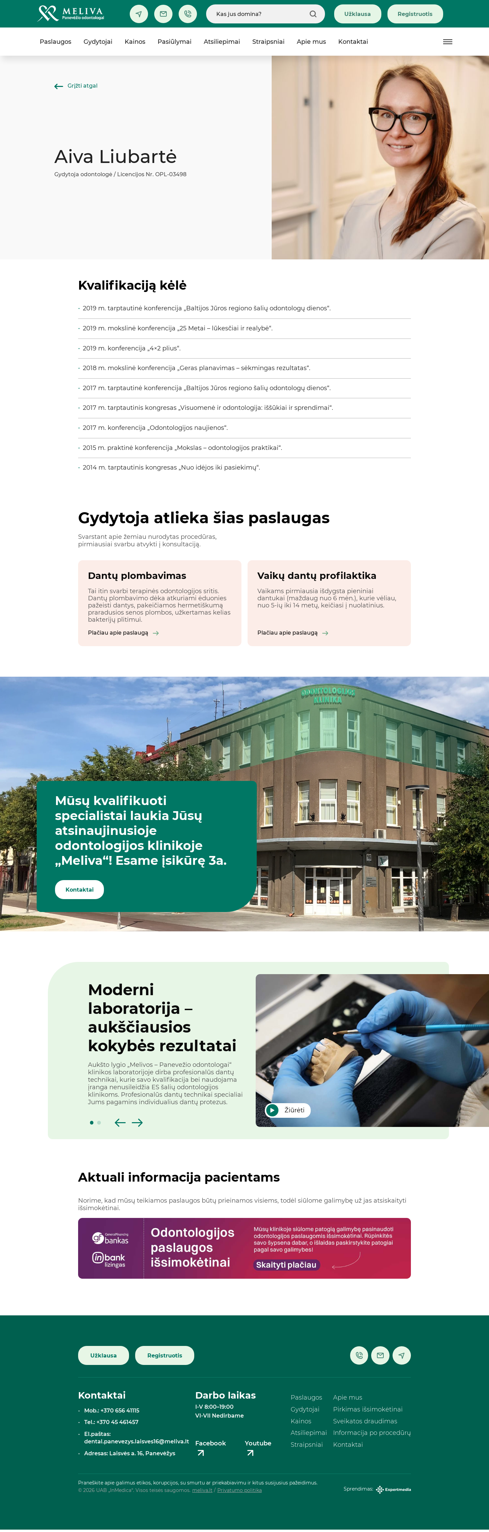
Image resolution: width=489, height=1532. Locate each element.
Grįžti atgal (75, 85)
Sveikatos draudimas (365, 1423)
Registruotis (415, 14)
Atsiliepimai (222, 41)
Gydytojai (98, 41)
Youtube (258, 1451)
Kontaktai (353, 41)
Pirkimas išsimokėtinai (368, 1411)
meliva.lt (202, 1492)
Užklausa (357, 14)
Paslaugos (55, 41)
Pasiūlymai (175, 41)
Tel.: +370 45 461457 (111, 1424)
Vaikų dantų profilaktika (317, 575)
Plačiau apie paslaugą (123, 634)
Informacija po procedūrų (372, 1435)
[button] (92, 1125)
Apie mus (311, 41)
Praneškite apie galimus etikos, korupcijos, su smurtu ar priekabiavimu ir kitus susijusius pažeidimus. (198, 1485)
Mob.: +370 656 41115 (111, 1412)
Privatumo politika (239, 1492)
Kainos (135, 41)
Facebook (210, 1451)
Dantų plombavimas (137, 575)
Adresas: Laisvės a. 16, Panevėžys (129, 1455)
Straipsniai (268, 41)
